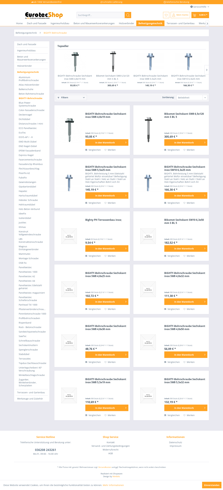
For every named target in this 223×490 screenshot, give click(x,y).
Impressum (175, 445)
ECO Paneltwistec (28, 128)
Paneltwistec (25, 267)
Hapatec (23, 191)
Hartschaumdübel (28, 195)
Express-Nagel (26, 155)
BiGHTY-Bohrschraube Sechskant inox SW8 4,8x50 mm (184, 327)
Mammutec (25, 253)
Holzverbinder (24, 65)
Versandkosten (104, 467)
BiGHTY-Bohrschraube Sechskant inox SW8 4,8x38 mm (105, 327)
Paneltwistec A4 (27, 280)
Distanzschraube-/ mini (31, 123)
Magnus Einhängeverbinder (29, 248)
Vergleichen (93, 149)
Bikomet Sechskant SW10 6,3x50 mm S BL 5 (184, 221)
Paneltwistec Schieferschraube (28, 299)
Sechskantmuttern (28, 345)
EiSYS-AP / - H (26, 137)
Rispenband (25, 322)
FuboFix (23, 177)
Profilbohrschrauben (29, 318)
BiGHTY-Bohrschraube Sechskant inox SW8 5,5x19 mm (105, 381)
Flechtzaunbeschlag (29, 168)
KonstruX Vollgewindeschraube (30, 233)
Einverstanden (211, 485)
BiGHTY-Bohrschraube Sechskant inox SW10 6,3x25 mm (188, 77)
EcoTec (22, 132)
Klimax (22, 227)
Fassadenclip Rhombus (31, 164)
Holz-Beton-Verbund (29, 209)
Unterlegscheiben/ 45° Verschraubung (30, 369)
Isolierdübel (25, 218)
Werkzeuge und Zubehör (30, 398)
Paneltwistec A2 (27, 276)
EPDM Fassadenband (30, 150)
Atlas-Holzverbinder (29, 84)
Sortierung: (168, 97)
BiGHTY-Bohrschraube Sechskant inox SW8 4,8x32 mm (184, 274)
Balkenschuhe (26, 89)
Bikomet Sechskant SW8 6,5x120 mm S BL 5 (112, 77)
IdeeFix (22, 213)
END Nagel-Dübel (28, 146)
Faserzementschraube (30, 159)
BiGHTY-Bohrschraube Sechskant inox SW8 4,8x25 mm (105, 274)
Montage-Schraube (29, 258)
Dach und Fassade (26, 44)
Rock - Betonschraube (30, 327)
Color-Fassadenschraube (31, 110)
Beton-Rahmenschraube (31, 93)
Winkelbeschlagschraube (32, 375)
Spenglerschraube (28, 349)
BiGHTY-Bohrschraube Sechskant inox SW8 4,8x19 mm (75, 77)
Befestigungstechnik (28, 72)
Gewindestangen (27, 182)
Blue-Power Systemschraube (27, 104)
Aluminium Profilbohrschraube (29, 79)
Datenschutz (175, 442)
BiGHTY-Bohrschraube (30, 98)
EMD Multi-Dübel (28, 141)
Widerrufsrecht (110, 449)
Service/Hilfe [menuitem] (198, 6)
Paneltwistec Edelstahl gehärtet (30, 287)
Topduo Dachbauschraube (32, 363)
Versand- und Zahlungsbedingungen (111, 445)
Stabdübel (24, 354)
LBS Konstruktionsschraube (31, 240)
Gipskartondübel (27, 186)
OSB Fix (22, 262)
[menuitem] (104, 15)
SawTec (22, 336)
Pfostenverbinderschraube (32, 309)
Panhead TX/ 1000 (28, 304)
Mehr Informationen (113, 485)
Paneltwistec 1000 (28, 271)
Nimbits (116, 476)
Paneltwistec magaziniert (32, 292)
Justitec (22, 222)
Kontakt (111, 442)
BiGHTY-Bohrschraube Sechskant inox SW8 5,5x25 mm (150, 77)
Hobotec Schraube (28, 200)
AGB (110, 453)
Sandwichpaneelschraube (32, 331)
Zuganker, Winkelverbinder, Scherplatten (28, 382)
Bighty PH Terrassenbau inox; (103, 220)
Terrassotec (25, 358)
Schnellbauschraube (29, 340)
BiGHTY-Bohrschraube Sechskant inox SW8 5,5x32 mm (184, 381)
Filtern (63, 97)
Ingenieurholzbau (26, 50)
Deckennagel (25, 114)
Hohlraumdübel (27, 204)
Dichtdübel (24, 119)
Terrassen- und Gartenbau (31, 392)
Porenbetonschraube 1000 (32, 313)
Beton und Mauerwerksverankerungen (31, 58)
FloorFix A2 (24, 173)
